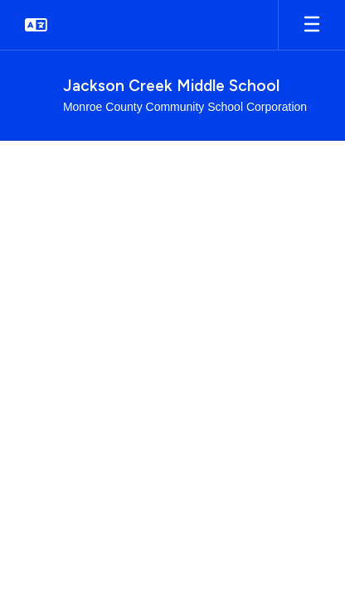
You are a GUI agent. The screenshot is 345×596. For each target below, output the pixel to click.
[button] (36, 25)
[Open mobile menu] (312, 25)
